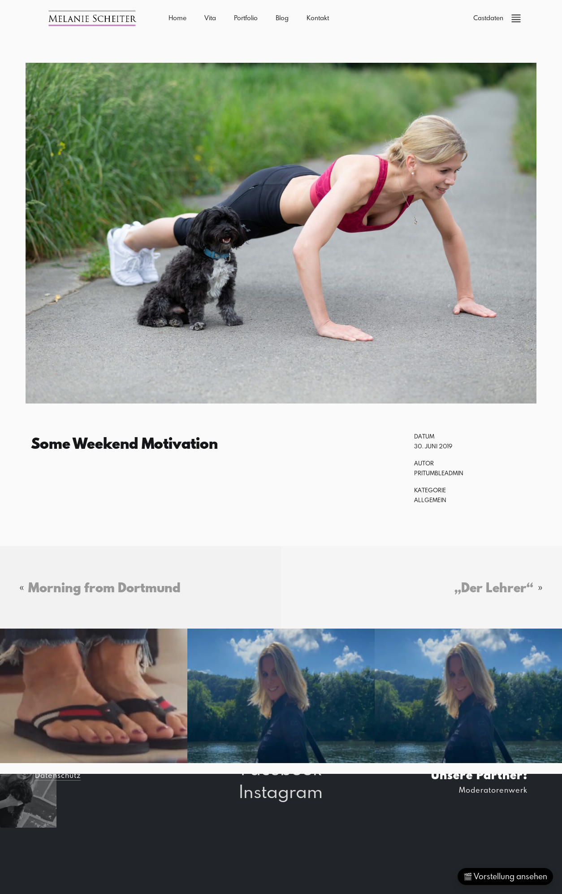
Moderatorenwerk (493, 789)
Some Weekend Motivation (124, 443)
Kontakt (318, 17)
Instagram (281, 791)
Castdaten (488, 17)
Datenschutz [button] (58, 775)
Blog (282, 17)
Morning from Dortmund (104, 587)
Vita (210, 17)
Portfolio (246, 17)
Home (177, 17)
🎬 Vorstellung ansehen (505, 876)
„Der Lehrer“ (494, 587)
